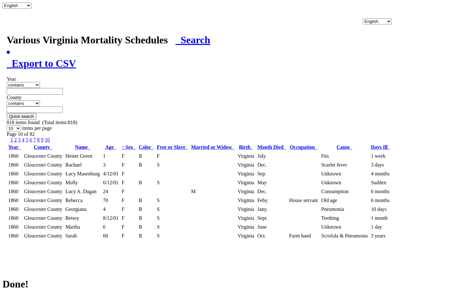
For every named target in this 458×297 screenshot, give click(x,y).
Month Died (271, 147)
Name (82, 147)
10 (47, 139)
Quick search (21, 116)
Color (146, 147)
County (43, 147)
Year (14, 147)
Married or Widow (212, 147)
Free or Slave (172, 147)
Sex (129, 147)
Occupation (303, 147)
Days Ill (380, 147)
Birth (246, 147)
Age (110, 147)
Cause (344, 147)
